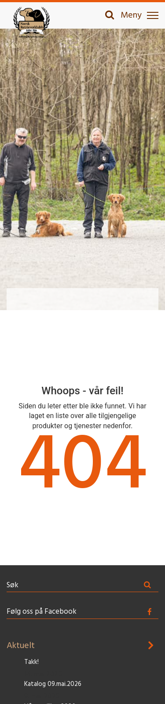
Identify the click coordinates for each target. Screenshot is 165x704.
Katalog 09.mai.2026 (52, 684)
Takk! (31, 662)
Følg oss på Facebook (42, 612)
